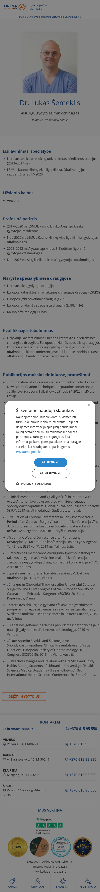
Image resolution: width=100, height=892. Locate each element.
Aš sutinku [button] (51, 462)
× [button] (88, 405)
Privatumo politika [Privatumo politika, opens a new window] (28, 452)
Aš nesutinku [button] (51, 473)
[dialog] (50, 446)
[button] (33, 483)
